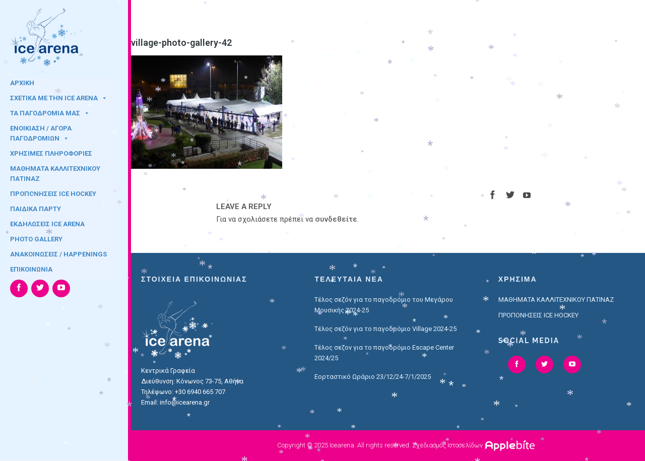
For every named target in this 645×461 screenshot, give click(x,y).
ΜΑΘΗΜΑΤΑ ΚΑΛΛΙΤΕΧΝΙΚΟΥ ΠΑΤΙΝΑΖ (55, 172)
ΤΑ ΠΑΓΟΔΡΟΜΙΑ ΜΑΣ (50, 113)
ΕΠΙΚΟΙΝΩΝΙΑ (31, 269)
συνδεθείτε (336, 219)
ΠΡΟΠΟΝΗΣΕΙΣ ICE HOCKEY (53, 193)
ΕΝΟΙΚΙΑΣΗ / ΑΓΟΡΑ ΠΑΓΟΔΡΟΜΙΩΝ (41, 131)
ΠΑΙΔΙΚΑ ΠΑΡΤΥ (35, 209)
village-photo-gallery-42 (181, 42)
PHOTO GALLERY (36, 239)
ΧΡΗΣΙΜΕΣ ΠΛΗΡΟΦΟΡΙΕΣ (51, 153)
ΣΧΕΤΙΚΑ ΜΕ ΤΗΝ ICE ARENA (58, 98)
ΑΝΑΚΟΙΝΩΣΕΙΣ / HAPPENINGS (58, 254)
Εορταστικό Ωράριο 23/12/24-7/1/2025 (372, 376)
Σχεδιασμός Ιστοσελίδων (447, 445)
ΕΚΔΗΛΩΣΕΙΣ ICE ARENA (47, 224)
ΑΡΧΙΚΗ (22, 83)
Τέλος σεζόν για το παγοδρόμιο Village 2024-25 (385, 329)
